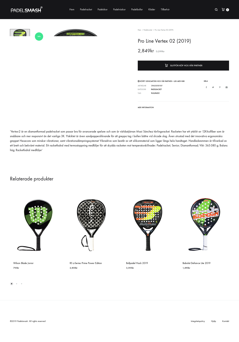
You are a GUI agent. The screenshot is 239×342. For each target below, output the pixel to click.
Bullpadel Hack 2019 (137, 276)
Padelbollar (137, 9)
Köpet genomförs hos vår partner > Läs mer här (162, 81)
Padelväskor (119, 9)
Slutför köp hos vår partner (183, 65)
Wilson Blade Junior (23, 276)
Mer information (146, 107)
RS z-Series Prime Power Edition (86, 276)
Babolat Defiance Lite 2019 (196, 276)
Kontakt (225, 334)
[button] (11, 297)
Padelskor (103, 9)
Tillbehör (165, 9)
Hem (71, 9)
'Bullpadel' (155, 93)
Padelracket (86, 9)
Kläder (151, 9)
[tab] (146, 108)
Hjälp (213, 334)
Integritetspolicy (198, 334)
